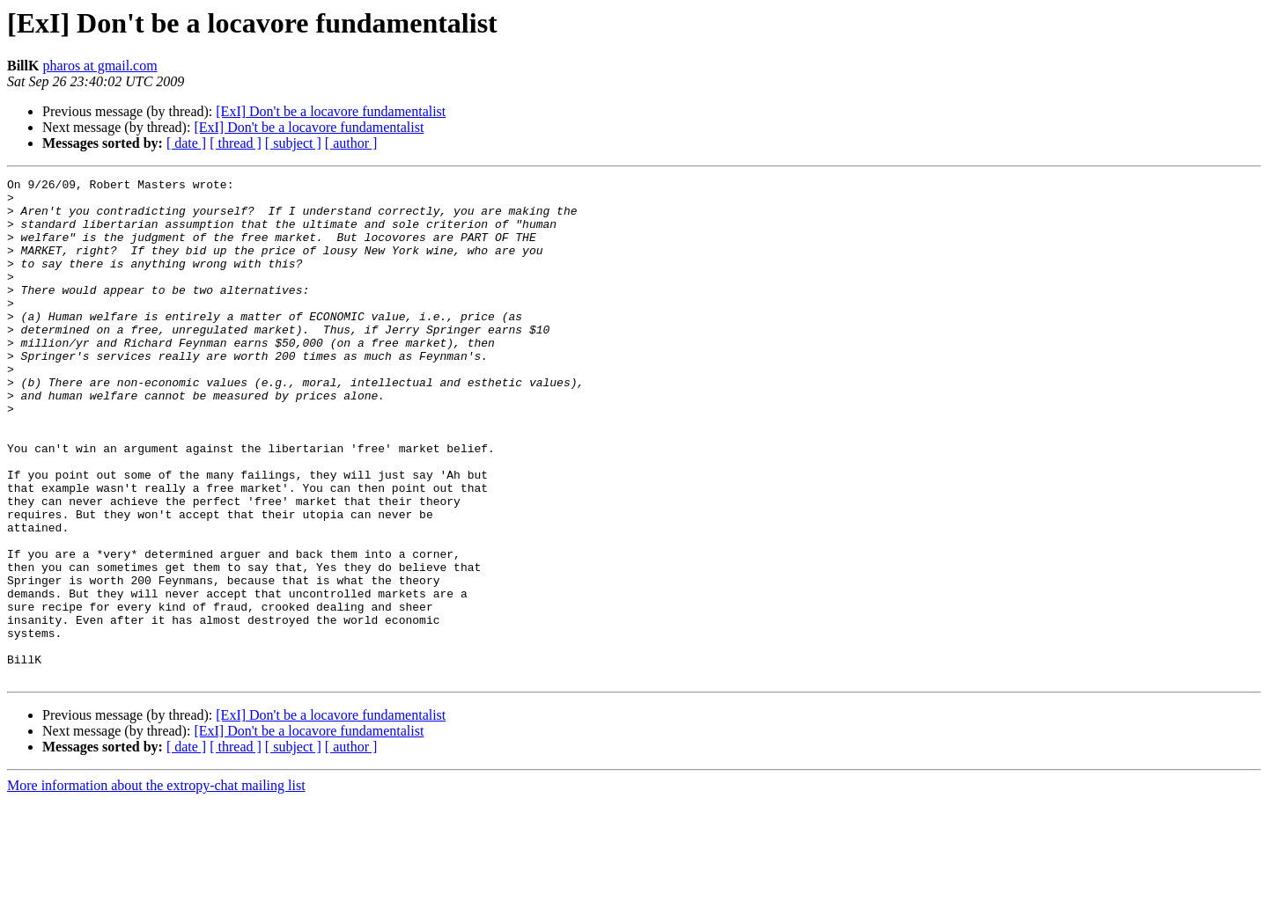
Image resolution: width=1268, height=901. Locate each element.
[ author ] (351, 143)
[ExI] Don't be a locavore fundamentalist (331, 111)
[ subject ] (293, 143)
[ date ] (186, 143)
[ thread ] (236, 143)
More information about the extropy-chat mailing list (156, 885)
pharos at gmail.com (99, 65)
